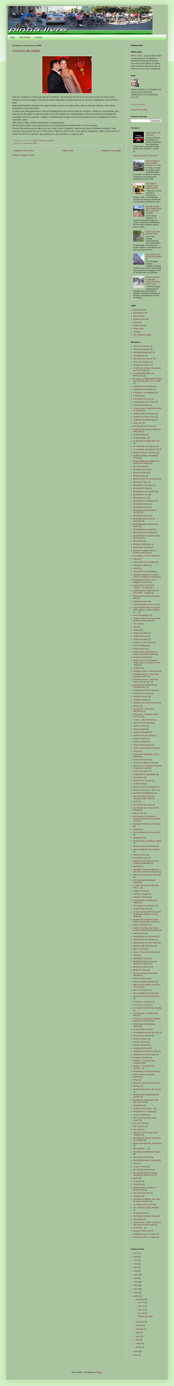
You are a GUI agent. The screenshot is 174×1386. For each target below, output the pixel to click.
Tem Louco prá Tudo (141, 1193)
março (139, 1343)
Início (12, 37)
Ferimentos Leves (140, 858)
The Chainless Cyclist (142, 335)
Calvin (135, 568)
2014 (136, 1278)
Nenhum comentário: (47, 140)
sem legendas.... (140, 1149)
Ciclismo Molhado (140, 645)
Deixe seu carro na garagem (144, 787)
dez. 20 (141, 1302)
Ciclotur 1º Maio (139, 726)
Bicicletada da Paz (140, 495)
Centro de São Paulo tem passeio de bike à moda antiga (147, 619)
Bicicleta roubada (140, 473)
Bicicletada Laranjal (141, 504)
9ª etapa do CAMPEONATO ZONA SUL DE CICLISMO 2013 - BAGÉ (147, 380)
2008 (136, 1351)
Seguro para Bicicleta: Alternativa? (147, 1143)
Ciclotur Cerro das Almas (143, 735)
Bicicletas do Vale (140, 313)
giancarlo (137, 866)
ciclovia (136, 751)
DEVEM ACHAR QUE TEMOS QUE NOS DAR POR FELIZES (153, 210)
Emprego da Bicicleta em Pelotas (146, 824)
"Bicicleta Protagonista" (142, 352)
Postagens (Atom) (27, 155)
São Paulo (137, 1129)
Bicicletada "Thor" (140, 482)
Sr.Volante (137, 1181)
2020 (136, 1257)
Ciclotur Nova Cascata (142, 745)
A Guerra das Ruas (141, 405)
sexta (135, 1163)
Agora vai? (137, 423)
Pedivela (136, 332)
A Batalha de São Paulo (143, 389)
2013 (136, 1282)
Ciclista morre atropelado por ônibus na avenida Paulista (145, 653)
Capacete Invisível (140, 601)
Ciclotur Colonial (140, 739)
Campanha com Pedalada (144, 571)
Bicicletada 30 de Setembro (144, 491)
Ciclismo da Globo (26, 51)
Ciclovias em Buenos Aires (144, 763)
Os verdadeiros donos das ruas (146, 1032)
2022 (136, 1253)
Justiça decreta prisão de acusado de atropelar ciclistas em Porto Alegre (147, 914)
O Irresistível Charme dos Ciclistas (147, 1008)
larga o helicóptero (140, 925)
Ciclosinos (137, 322)
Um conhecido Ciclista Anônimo (146, 1208)
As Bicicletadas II (140, 438)
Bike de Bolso (138, 316)
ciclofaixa (137, 668)
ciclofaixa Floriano (140, 696)
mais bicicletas (139, 933)
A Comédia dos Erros (142, 399)
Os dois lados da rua (141, 1029)
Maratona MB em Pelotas (143, 946)
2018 (136, 1264)
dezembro (140, 1299)
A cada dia (137, 396)
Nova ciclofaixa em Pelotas (144, 993)
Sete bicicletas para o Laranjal (145, 1160)
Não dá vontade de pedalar (144, 982)
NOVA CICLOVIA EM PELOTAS (153, 233)
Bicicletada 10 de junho (142, 485)
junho (138, 1336)
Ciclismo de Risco (140, 639)
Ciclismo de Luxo (140, 636)
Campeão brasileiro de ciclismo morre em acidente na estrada (146, 576)
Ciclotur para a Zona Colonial (145, 748)
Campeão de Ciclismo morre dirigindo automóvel (145, 581)
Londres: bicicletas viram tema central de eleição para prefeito (146, 929)
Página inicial (67, 151)
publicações (138, 1105)
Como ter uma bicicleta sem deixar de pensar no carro (147, 767)
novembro (140, 1322)
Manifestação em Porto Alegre (145, 943)
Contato (38, 37)
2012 (136, 1285)
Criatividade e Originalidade (144, 774)
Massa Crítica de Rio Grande (145, 952)
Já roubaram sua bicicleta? (144, 906)
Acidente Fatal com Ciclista (144, 414)
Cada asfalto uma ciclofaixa (153, 134)
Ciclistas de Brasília (141, 657)
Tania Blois (137, 1184)
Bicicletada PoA (139, 310)
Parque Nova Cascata (142, 1036)
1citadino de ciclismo (141, 365)
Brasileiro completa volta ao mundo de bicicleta (144, 551)
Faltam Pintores (139, 855)
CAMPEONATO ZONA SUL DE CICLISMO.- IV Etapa (146, 592)
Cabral (136, 559)
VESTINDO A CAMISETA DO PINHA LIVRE (152, 186)
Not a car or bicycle (141, 990)
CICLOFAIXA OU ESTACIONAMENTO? (154, 257)
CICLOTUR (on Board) (142, 723)
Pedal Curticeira (139, 325)
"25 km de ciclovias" (141, 346)
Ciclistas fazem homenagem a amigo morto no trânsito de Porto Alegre (146, 662)
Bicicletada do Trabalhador (144, 501)
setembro (140, 1329)
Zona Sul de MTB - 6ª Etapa (144, 1237)
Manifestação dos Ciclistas (144, 939)
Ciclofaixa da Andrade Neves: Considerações (145, 686)
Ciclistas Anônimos (138, 104)
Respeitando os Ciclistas (143, 1111)
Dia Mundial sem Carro (142, 805)
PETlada (136, 1086)
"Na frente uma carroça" (143, 359)
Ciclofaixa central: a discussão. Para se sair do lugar (146, 680)
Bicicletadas (138, 541)
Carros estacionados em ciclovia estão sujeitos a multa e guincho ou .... (146, 610)
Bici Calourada (139, 466)
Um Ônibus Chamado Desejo (145, 1216)
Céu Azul (137, 624)
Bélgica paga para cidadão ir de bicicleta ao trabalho (146, 462)
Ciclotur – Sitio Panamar (143, 720)
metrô (135, 955)
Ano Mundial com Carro (143, 426)
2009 (136, 1296)
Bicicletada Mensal (141, 507)
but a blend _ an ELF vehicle (145, 556)
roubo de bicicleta (140, 1115)
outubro (139, 1325)
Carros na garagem (141, 615)
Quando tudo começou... (143, 1108)
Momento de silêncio (141, 967)
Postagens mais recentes (23, 151)
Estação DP (138, 838)
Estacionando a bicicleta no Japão (147, 841)
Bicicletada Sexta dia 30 (143, 529)
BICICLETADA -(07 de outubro (145, 479)
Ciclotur (136, 706)
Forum (136, 69)
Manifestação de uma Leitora (145, 936)
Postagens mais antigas (111, 151)
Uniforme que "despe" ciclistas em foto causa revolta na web (147, 1223)
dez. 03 (141, 1313)
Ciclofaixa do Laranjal (142, 693)
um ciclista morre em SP (143, 1205)
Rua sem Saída (139, 1123)
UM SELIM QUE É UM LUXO (145, 156)
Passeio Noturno (140, 1042)
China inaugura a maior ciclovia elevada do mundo (153, 163)
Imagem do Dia (139, 891)
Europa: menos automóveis (144, 846)
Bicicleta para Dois (140, 469)
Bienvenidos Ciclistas (142, 547)
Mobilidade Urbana (141, 958)
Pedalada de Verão (141, 1048)
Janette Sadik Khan (141, 909)
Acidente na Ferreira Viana (144, 417)
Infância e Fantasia (141, 897)
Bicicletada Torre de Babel (144, 532)
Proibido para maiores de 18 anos (147, 1089)
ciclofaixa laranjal (140, 700)
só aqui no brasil (140, 1167)
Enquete (136, 829)
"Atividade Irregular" (141, 349)
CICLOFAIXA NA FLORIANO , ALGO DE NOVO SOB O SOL (153, 280)
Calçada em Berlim (141, 565)
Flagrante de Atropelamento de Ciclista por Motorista (146, 862)
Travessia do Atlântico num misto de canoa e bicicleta (146, 1200)
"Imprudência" (139, 356)
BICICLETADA (139, 476)
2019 (136, 1260)
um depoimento (139, 1213)
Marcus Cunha (139, 949)
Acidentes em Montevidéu (143, 420)
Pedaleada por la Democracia (145, 1071)
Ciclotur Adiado (139, 729)
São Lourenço (139, 1126)
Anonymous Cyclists (139, 110)
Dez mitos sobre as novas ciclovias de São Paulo (143, 797)
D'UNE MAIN (138, 784)
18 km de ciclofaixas (141, 362)
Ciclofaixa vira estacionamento (145, 703)
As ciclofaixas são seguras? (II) (146, 449)
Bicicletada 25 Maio (141, 488)
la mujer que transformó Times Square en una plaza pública (145, 920)
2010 (136, 1293)
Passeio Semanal (140, 1045)
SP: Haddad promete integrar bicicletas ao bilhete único (145, 1174)
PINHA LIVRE (137, 56)
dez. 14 (141, 1310)
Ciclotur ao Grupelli (141, 732)
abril (138, 1340)
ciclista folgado (139, 649)
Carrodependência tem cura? (145, 604)
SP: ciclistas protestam (142, 1170)
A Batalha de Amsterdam (143, 386)
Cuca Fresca (138, 777)
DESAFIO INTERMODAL (143, 793)
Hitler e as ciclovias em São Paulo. (147, 875)
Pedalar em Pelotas (141, 1058)
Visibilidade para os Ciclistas (145, 1234)
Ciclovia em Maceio (141, 760)
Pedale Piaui (138, 328)
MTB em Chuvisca (140, 978)
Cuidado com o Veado (142, 780)
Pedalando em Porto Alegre (144, 1054)
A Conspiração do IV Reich (144, 402)
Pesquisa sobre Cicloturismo (145, 1083)
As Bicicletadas (139, 435)
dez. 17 (141, 1306)
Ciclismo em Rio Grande (143, 642)
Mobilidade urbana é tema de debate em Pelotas (145, 962)
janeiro (139, 1347)
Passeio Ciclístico (140, 1039)
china (135, 627)
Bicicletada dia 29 (140, 498)
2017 (136, 1267)
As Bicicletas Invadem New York (146, 441)
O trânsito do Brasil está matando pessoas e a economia (147, 1020)
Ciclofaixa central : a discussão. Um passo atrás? (146, 675)
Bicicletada (25, 37)
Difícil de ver (138, 813)
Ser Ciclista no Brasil (141, 1157)
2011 (136, 1289)
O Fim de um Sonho (141, 1005)
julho (138, 1333)
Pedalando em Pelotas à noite (145, 1051)
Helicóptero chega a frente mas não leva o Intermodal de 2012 (146, 870)
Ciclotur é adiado (140, 742)
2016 (136, 1271)
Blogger (99, 1372)
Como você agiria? (141, 771)
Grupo (147, 69)
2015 (136, 1275)
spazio (136, 1178)
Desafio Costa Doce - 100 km (145, 790)
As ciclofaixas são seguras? (144, 446)
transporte (137, 1196)
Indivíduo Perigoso (140, 894)
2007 (136, 1355)
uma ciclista (138, 1219)
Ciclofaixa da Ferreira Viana (144, 690)
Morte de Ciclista (140, 970)
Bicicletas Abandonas (142, 544)
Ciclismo (136, 630)
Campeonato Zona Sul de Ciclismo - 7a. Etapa (143, 586)
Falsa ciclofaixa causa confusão (146, 849)
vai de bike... (138, 1228)
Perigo (136, 1080)
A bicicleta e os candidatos (144, 393)
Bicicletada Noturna (141, 516)
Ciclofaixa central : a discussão (146, 671)
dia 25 (135, 802)
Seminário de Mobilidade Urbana (146, 1152)
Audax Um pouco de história (144, 453)
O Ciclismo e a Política (142, 1002)
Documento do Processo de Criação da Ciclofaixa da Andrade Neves (147, 818)
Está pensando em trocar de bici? (147, 832)
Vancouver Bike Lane (142, 1231)
